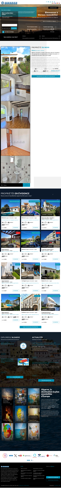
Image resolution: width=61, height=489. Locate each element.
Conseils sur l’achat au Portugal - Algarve (39, 471)
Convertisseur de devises (53, 480)
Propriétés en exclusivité (49, 29)
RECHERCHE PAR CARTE (6, 28)
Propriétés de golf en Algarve (26, 478)
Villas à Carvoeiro (24, 468)
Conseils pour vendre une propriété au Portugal (37, 473)
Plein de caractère (35, 232)
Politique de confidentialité (24, 485)
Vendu (18, 232)
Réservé (17, 264)
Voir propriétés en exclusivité (31, 38)
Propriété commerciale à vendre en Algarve (39, 476)
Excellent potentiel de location (53, 201)
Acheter (31, 36)
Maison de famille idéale (14, 201)
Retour (53, 486)
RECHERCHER (13, 28)
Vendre (51, 36)
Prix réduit (37, 295)
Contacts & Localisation (53, 477)
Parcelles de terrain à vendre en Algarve (26, 476)
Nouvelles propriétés (33, 29)
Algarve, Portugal (53, 472)
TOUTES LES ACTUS (46, 380)
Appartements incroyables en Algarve (26, 471)
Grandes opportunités (49, 26)
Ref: (55, 68)
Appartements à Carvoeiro (38, 468)
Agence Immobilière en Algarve (49, 21)
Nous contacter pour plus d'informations (51, 38)
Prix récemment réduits (33, 26)
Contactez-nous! (53, 7)
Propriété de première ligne (53, 295)
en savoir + (15, 227)
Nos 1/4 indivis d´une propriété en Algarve (26, 473)
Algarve (52, 466)
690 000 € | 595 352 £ (55, 70)
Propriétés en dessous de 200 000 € (38, 479)
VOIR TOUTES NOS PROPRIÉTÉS (30, 327)
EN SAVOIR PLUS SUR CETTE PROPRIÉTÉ (46, 76)
